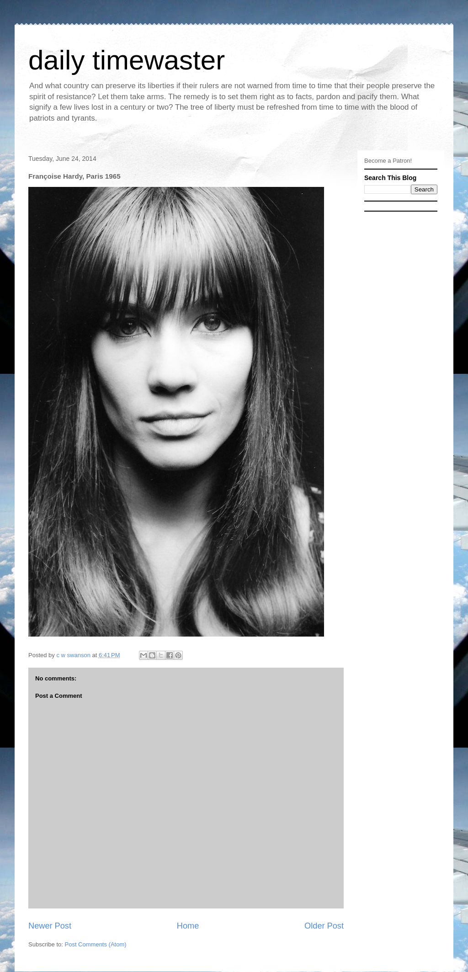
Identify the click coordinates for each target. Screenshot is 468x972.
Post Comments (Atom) (96, 944)
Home (188, 925)
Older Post (324, 925)
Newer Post (49, 925)
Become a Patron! (388, 160)
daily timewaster (126, 60)
